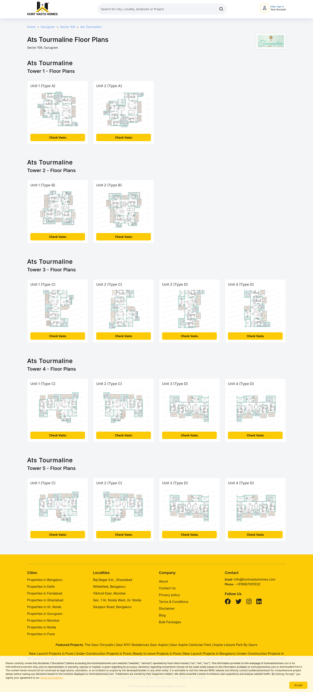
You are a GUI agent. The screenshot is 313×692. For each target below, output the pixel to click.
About (163, 581)
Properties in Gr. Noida (44, 607)
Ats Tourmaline (90, 27)
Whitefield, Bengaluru (109, 587)
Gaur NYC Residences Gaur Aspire (142, 645)
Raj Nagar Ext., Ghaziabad (112, 580)
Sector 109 (67, 27)
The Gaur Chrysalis (99, 645)
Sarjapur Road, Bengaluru (112, 607)
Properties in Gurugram (44, 614)
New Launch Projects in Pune (51, 654)
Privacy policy (169, 595)
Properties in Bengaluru (44, 580)
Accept (298, 685)
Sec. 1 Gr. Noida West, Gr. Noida (117, 600)
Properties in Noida (41, 627)
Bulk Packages (170, 622)
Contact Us (167, 588)
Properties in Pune (41, 634)
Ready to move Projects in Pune (157, 654)
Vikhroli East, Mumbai (109, 593)
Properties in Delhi (41, 587)
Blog (162, 615)
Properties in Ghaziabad (45, 600)
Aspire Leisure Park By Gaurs (235, 645)
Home (31, 27)
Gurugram (48, 27)
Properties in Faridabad (44, 593)
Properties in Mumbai (43, 620)
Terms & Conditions (51, 677)
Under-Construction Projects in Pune (103, 654)
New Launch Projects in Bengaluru (209, 654)
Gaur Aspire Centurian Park (190, 645)
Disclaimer (167, 608)
